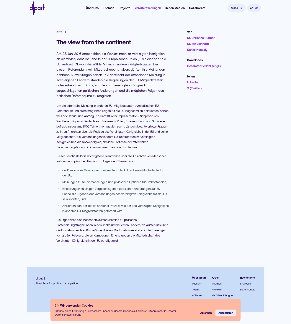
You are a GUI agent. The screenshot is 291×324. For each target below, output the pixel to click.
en (251, 7)
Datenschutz (247, 289)
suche (236, 7)
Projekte (124, 8)
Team (195, 289)
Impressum (246, 283)
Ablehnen (206, 312)
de (256, 7)
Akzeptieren (225, 312)
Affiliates (197, 295)
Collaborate (197, 8)
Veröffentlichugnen (223, 295)
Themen (108, 8)
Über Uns (92, 8)
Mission (196, 283)
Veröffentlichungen (148, 8)
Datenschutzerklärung (68, 314)
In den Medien (175, 8)
